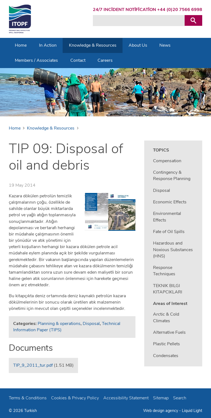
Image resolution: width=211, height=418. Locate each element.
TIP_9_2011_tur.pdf (33, 365)
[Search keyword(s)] (139, 20)
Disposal (91, 324)
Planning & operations (59, 324)
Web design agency (161, 410)
